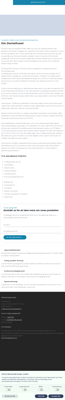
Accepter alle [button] (56, 396)
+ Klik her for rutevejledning (11, 309)
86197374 (10, 317)
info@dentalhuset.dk (14, 320)
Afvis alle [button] (41, 396)
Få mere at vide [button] (10, 396)
